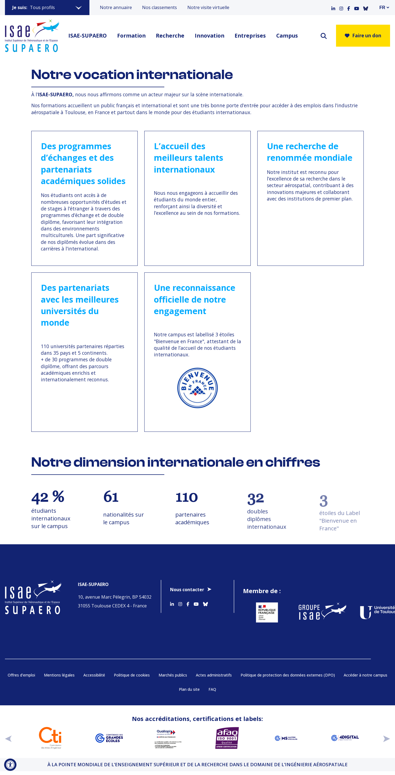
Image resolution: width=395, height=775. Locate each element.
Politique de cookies (132, 675)
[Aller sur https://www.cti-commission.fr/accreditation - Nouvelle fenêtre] (50, 738)
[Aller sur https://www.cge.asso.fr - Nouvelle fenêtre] (109, 738)
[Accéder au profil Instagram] (341, 7)
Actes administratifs (214, 675)
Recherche (170, 35)
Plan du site (189, 689)
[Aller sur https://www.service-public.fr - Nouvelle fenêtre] (261, 612)
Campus (287, 35)
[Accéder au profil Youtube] (356, 7)
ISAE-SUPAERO (87, 35)
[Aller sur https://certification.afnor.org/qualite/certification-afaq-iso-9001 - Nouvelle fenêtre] (227, 738)
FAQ (212, 689)
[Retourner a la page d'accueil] (32, 35)
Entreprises (250, 35)
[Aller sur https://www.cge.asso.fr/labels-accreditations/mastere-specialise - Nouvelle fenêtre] (286, 738)
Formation (131, 35)
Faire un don (363, 35)
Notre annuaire (116, 7)
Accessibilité (94, 675)
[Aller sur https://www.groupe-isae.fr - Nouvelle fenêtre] (316, 612)
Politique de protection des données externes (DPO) (288, 675)
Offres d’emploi (21, 675)
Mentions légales (59, 675)
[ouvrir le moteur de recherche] (324, 36)
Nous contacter (187, 590)
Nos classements (159, 7)
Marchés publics (173, 675)
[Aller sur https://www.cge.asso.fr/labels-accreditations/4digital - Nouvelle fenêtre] (345, 738)
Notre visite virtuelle (208, 7)
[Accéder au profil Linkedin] (333, 7)
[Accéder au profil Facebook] (348, 7)
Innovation (209, 35)
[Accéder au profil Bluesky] (365, 7)
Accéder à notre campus (365, 675)
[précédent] (8, 738)
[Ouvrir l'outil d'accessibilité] (10, 765)
